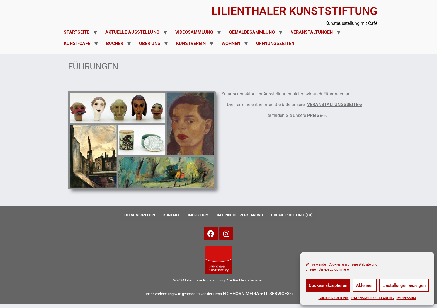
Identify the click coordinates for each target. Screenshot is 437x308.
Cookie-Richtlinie (334, 298)
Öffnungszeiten (275, 43)
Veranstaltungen (312, 32)
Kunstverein (191, 43)
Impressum (406, 298)
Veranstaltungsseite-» (334, 104)
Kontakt (171, 215)
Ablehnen (364, 285)
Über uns (149, 43)
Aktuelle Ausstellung (132, 32)
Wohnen (231, 43)
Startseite (76, 32)
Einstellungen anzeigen (404, 285)
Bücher (114, 43)
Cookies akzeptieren (328, 285)
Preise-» (316, 115)
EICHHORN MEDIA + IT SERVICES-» (258, 293)
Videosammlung (194, 32)
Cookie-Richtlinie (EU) (292, 215)
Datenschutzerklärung (372, 298)
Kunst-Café (77, 43)
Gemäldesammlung (252, 32)
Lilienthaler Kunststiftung (294, 11)
